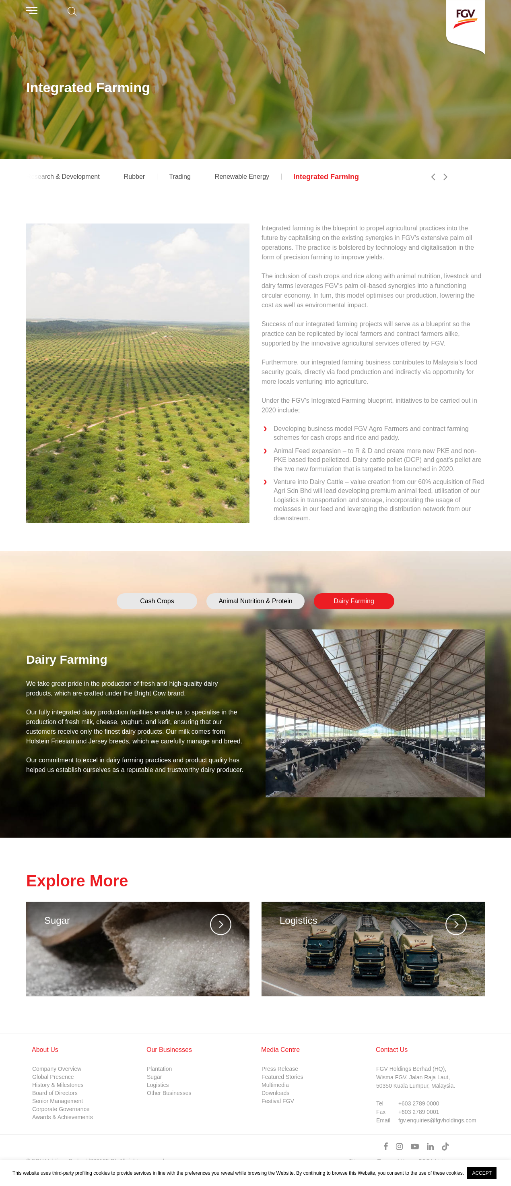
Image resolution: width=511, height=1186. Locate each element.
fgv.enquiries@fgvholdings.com (437, 1120)
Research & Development (62, 176)
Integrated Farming (326, 177)
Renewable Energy (242, 176)
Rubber (134, 176)
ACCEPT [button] (482, 1173)
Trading (180, 176)
